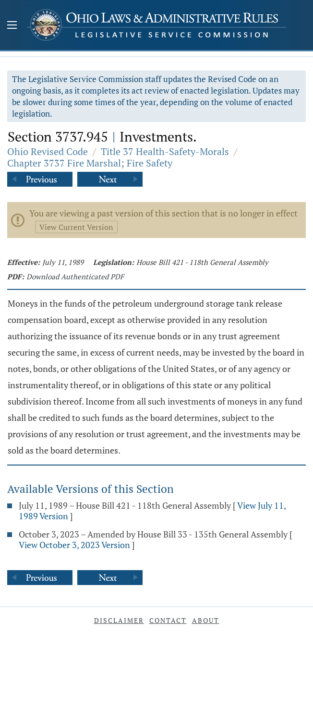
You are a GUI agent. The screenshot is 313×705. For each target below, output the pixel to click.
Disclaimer (119, 620)
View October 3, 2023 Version (74, 544)
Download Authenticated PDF (75, 276)
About (205, 620)
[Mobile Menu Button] (12, 26)
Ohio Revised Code (47, 151)
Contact (168, 620)
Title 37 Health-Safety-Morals (165, 151)
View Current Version (76, 227)
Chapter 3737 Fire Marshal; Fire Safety (89, 162)
